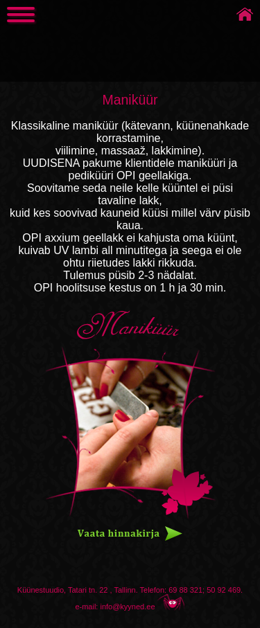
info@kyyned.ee (127, 606)
